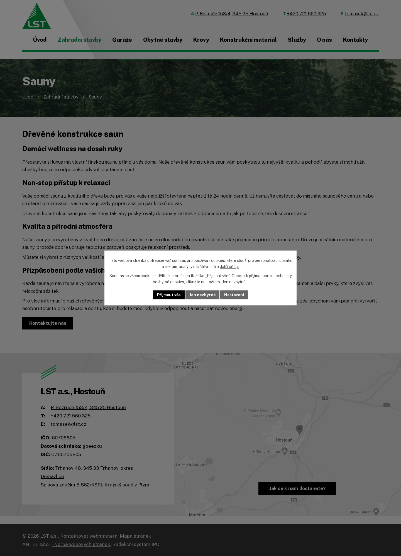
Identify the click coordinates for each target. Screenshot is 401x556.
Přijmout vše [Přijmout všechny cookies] (169, 294)
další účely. (229, 267)
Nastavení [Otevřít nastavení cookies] (234, 294)
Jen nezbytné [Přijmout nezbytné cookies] (202, 294)
